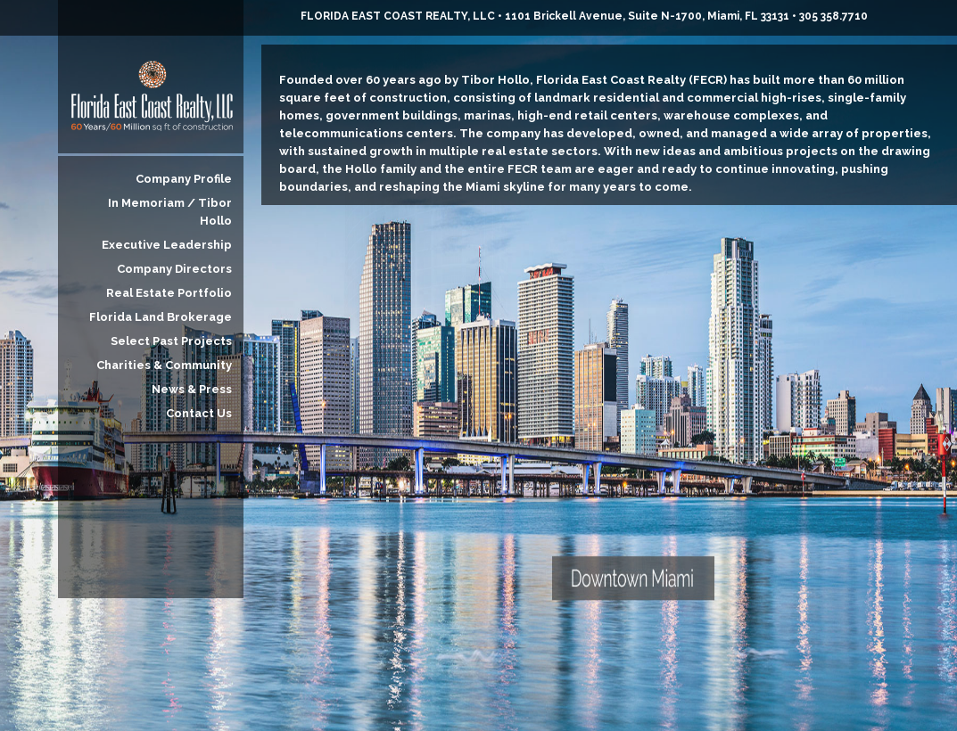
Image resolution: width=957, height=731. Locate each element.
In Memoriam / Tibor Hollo (170, 211)
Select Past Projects (171, 341)
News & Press (192, 389)
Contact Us (199, 413)
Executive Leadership (167, 244)
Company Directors (174, 268)
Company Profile (184, 178)
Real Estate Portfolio (169, 293)
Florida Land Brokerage (160, 317)
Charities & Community (164, 365)
